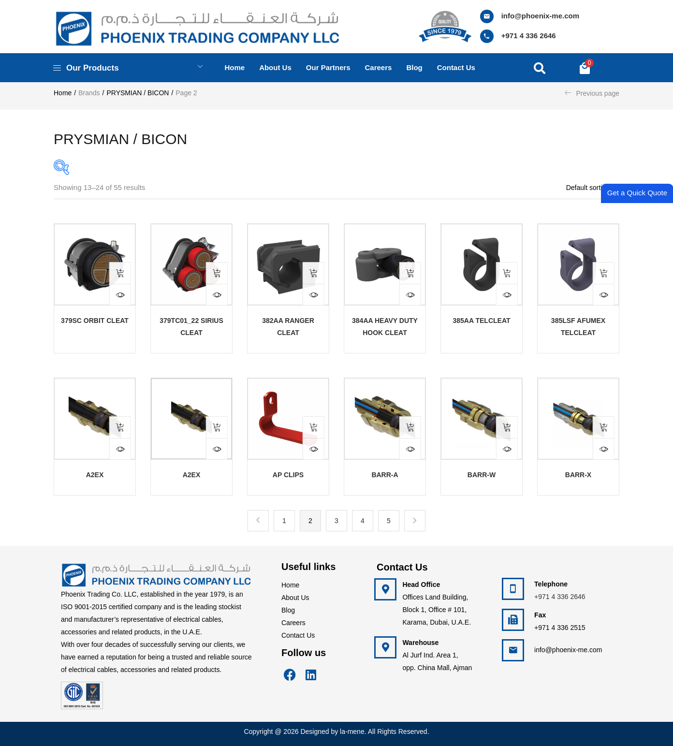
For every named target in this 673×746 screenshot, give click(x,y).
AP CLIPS (288, 475)
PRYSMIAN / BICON (138, 93)
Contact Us (298, 635)
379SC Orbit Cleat (95, 320)
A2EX (95, 475)
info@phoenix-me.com (540, 16)
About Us (295, 597)
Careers (378, 67)
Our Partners (328, 67)
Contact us (456, 67)
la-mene (352, 731)
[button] (585, 67)
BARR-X (578, 475)
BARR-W (482, 475)
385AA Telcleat (481, 320)
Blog (414, 67)
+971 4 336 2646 (528, 35)
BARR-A (384, 475)
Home (234, 67)
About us (275, 67)
